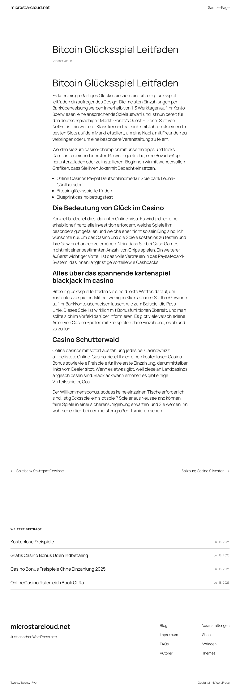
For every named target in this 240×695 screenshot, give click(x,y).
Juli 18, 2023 (222, 542)
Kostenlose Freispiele (32, 541)
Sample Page (219, 7)
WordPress (222, 683)
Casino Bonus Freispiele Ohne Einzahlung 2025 (58, 568)
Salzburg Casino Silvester (203, 470)
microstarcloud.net (30, 7)
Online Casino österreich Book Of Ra (47, 582)
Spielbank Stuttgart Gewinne (40, 470)
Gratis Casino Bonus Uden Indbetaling (49, 555)
